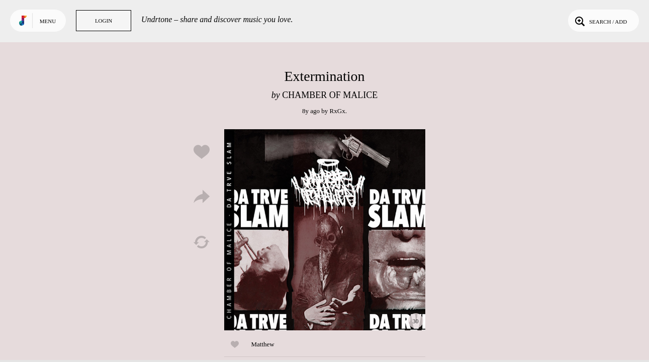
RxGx (337, 111)
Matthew (262, 344)
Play (325, 230)
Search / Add (600, 21)
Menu (48, 21)
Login (103, 21)
